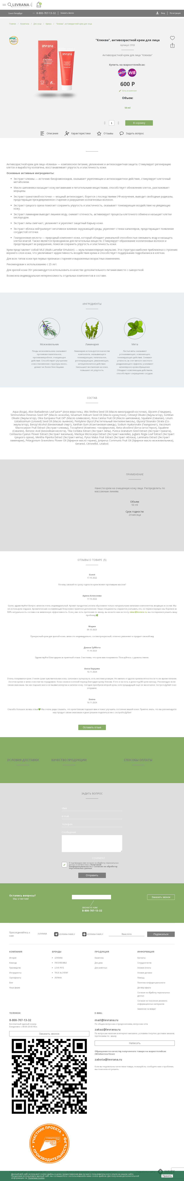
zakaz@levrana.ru (138, 612)
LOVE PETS (59, 968)
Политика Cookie (36, 1178)
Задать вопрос (131, 133)
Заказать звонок (67, 13)
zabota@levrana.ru (108, 1059)
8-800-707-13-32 (46, 13)
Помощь (140, 977)
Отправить (92, 875)
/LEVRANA (42, 933)
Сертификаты (15, 977)
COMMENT (98, 858)
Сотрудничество (144, 963)
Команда (13, 963)
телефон (67, 824)
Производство (15, 968)
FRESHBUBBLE (61, 963)
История (12, 958)
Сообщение (69, 832)
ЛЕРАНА (58, 977)
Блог (11, 982)
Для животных (101, 968)
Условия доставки (144, 972)
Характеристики (78, 133)
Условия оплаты (144, 968)
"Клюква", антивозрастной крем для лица (74, 24)
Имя (64, 808)
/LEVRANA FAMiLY (64, 934)
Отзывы (105, 133)
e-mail (65, 816)
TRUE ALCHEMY (61, 972)
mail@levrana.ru (106, 1020)
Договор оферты (144, 987)
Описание (49, 133)
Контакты (141, 958)
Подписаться (161, 934)
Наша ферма (14, 987)
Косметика (99, 958)
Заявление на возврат (146, 1009)
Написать (135, 1043)
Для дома (99, 963)
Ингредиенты (15, 972)
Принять (167, 1176)
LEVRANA (58, 958)
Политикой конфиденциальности (85, 865)
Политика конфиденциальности (151, 982)
